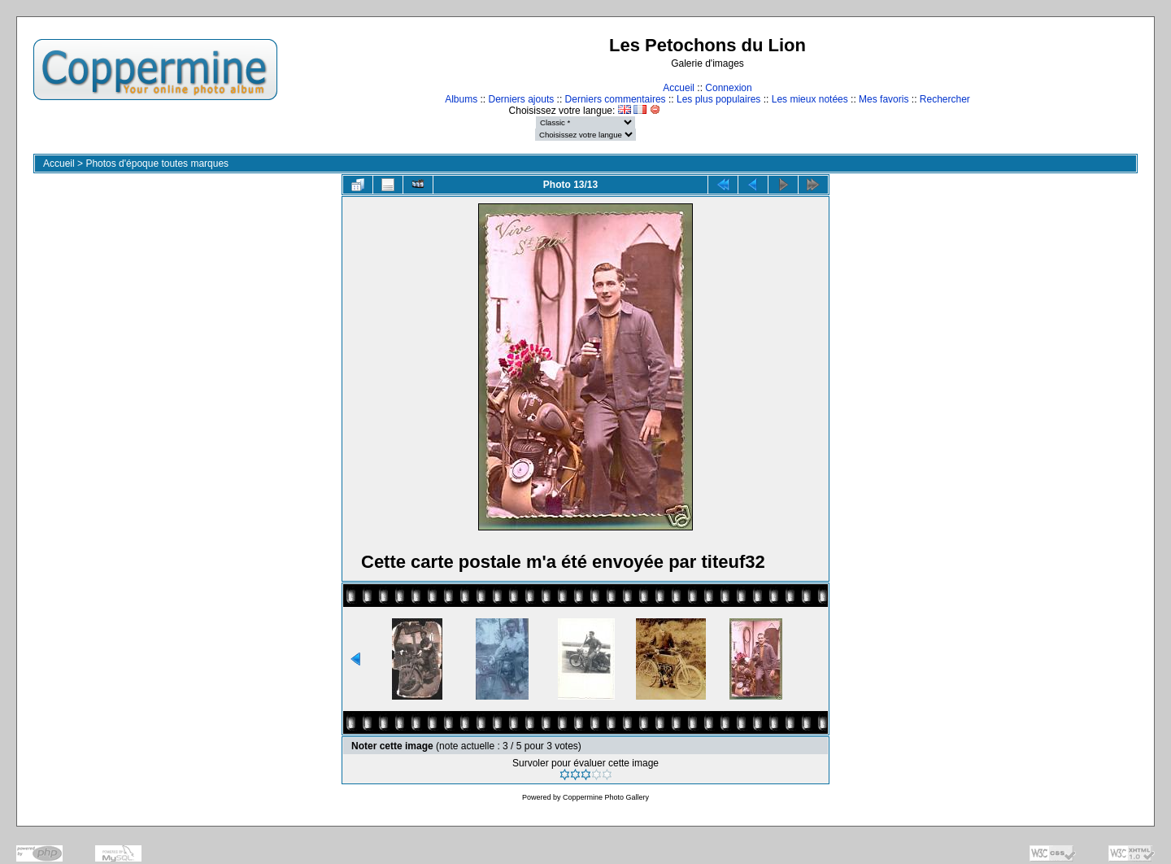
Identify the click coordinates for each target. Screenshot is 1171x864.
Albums (461, 99)
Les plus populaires (718, 99)
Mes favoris (883, 99)
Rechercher (945, 99)
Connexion (728, 88)
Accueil (678, 88)
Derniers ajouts (522, 99)
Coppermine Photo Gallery (606, 797)
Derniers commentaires (615, 99)
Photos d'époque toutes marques (157, 163)
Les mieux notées (810, 99)
